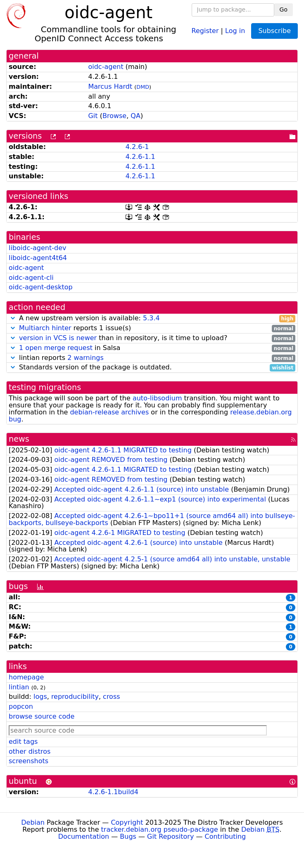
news (19, 439)
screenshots (28, 761)
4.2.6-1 (137, 147)
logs (40, 696)
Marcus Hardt (110, 86)
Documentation (83, 836)
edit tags (23, 741)
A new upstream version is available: (152, 318)
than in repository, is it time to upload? (152, 338)
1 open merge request (56, 348)
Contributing (225, 836)
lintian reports (152, 358)
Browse (114, 116)
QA (135, 116)
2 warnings (85, 358)
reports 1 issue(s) (152, 328)
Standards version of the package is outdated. (152, 367)
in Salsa (152, 348)
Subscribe (274, 31)
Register (205, 30)
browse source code (41, 716)
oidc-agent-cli (31, 278)
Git (92, 116)
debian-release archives (109, 412)
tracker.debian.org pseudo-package (159, 829)
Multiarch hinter (45, 328)
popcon (21, 706)
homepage (26, 677)
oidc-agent (105, 67)
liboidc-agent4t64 (38, 258)
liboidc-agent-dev (37, 248)
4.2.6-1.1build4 (113, 792)
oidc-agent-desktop (41, 287)
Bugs (128, 836)
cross (111, 696)
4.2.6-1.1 (140, 157)
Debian (33, 822)
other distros (29, 751)
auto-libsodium (157, 398)
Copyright (127, 822)
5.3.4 (151, 318)
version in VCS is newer (58, 338)
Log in (235, 30)
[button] (13, 318)
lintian (19, 687)
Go (283, 9)
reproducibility (75, 696)
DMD (142, 87)
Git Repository (170, 836)
